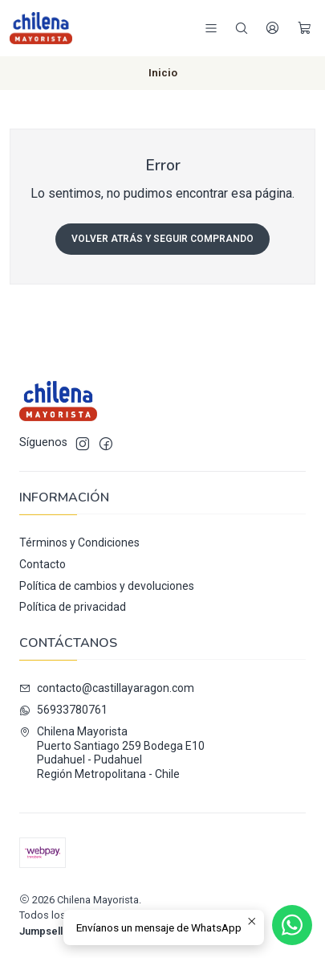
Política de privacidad (72, 606)
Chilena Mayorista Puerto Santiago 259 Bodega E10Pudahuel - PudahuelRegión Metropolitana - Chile (112, 752)
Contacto (42, 564)
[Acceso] (272, 28)
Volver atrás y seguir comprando (162, 238)
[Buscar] (241, 28)
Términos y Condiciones (79, 542)
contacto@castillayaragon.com (106, 688)
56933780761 (63, 709)
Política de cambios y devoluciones (106, 585)
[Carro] (304, 28)
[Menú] (211, 28)
